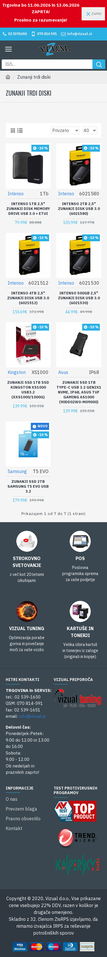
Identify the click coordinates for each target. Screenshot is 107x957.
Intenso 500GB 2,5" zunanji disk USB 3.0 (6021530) (79, 298)
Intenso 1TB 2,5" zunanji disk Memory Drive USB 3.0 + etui (28, 209)
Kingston (17, 372)
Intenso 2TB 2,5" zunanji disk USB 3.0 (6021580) (79, 209)
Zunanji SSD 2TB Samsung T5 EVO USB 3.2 (28, 486)
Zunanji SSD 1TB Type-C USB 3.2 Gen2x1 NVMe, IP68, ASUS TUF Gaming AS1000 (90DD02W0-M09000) (78, 392)
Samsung (17, 471)
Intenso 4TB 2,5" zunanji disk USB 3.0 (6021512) (28, 298)
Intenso (16, 193)
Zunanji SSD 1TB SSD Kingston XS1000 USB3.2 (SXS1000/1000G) (28, 390)
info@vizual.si (32, 716)
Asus (63, 372)
